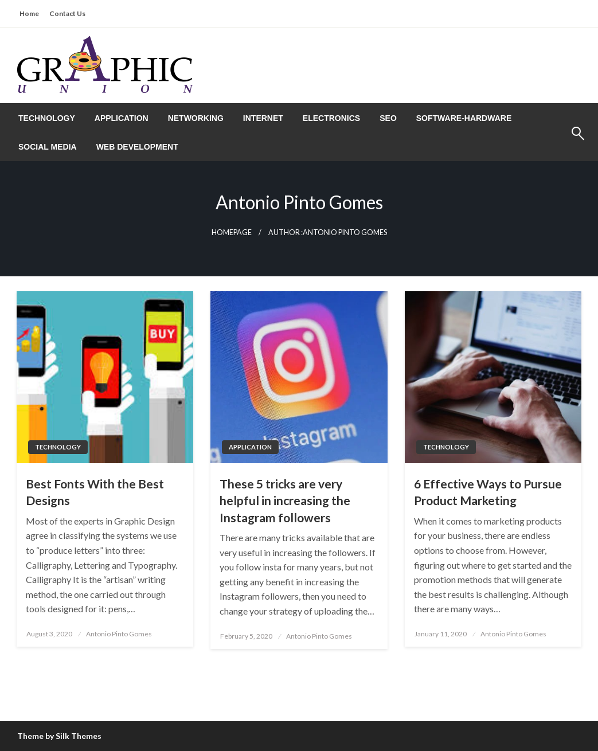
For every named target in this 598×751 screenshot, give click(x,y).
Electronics (331, 118)
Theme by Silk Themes (59, 736)
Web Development (137, 146)
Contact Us (67, 13)
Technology (46, 118)
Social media (47, 146)
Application (121, 118)
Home (29, 13)
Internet (263, 118)
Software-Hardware (463, 118)
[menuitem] (47, 118)
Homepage (232, 232)
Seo (388, 118)
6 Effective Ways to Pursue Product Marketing (488, 491)
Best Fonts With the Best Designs (95, 491)
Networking (196, 118)
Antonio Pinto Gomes (119, 633)
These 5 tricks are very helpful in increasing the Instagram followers (285, 500)
